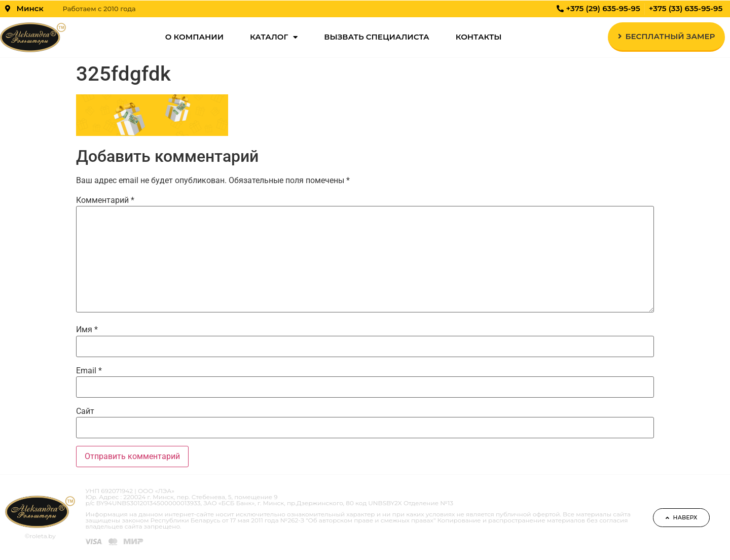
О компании (194, 37)
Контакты (479, 37)
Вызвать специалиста (376, 37)
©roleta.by (40, 536)
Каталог (274, 37)
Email (89, 371)
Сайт (85, 411)
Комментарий (105, 200)
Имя (87, 330)
